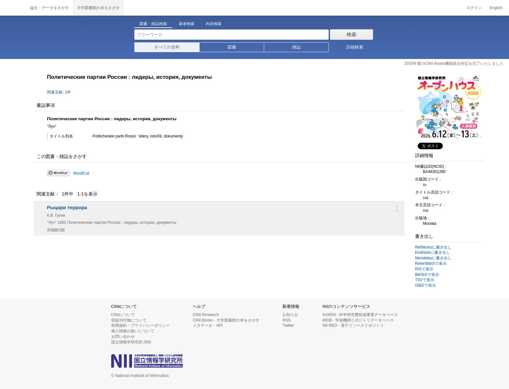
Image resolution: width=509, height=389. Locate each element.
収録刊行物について (128, 320)
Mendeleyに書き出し (433, 258)
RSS (286, 320)
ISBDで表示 (425, 285)
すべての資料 (167, 47)
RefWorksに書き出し (433, 247)
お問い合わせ (123, 336)
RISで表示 (424, 269)
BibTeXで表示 (427, 274)
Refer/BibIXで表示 (431, 263)
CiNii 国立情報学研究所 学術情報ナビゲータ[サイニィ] (13, 8)
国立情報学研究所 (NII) (131, 342)
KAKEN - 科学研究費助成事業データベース (360, 314)
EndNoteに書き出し (432, 252)
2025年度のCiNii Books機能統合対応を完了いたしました (454, 63)
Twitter (288, 325)
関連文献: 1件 (59, 92)
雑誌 (296, 47)
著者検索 (186, 24)
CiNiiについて (123, 314)
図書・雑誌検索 (153, 24)
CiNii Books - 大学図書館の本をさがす (226, 320)
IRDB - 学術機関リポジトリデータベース (358, 320)
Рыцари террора (67, 207)
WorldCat (81, 173)
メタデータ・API (207, 325)
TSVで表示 (424, 280)
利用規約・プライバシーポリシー (140, 325)
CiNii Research (206, 314)
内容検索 (213, 24)
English (496, 8)
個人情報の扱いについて (132, 331)
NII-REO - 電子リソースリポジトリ (353, 325)
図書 (232, 47)
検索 (351, 34)
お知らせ (290, 314)
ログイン (474, 8)
